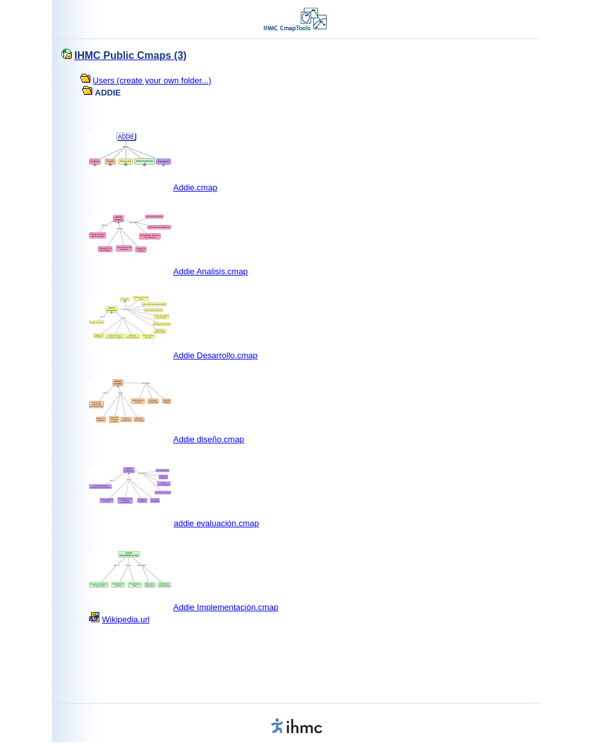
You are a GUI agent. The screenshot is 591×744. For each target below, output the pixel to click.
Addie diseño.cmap (208, 439)
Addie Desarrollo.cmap (215, 355)
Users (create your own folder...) (152, 80)
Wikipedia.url (125, 619)
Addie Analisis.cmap (210, 271)
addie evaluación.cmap (216, 523)
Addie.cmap (195, 187)
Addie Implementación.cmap (225, 607)
